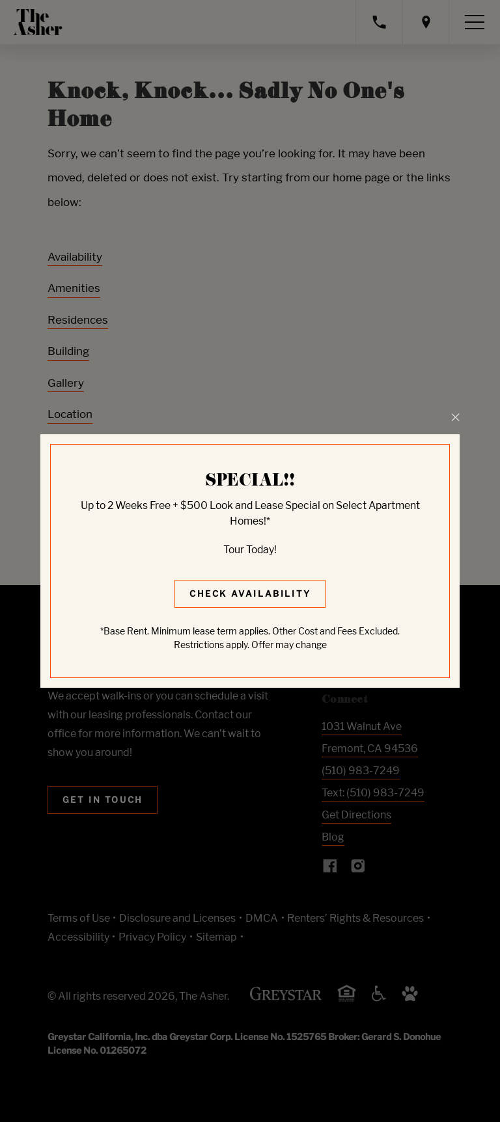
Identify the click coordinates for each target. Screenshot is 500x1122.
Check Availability (250, 593)
